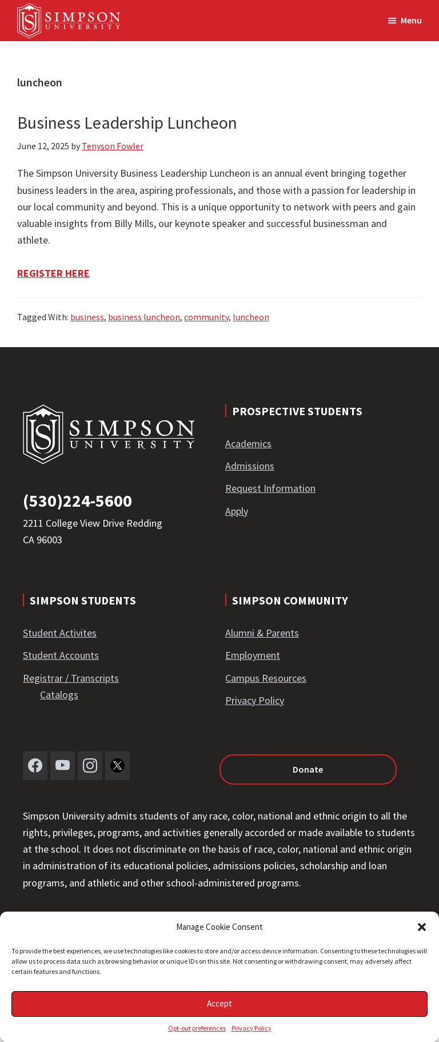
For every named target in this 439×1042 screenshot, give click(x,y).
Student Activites (60, 632)
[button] (422, 927)
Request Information (270, 488)
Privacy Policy (252, 1028)
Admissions (249, 465)
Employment (252, 655)
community (206, 317)
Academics (248, 443)
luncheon (251, 317)
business (87, 317)
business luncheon (144, 317)
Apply (236, 511)
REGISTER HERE (53, 273)
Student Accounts (61, 655)
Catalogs (59, 694)
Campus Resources (265, 678)
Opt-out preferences (197, 1028)
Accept (219, 1003)
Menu (411, 20)
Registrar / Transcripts (71, 678)
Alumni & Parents (262, 632)
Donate (308, 769)
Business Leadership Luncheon (127, 122)
